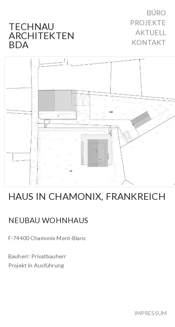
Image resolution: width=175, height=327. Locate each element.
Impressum (150, 313)
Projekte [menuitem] (148, 22)
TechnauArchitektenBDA (41, 35)
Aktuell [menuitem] (150, 32)
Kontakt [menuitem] (149, 42)
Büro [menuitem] (156, 13)
